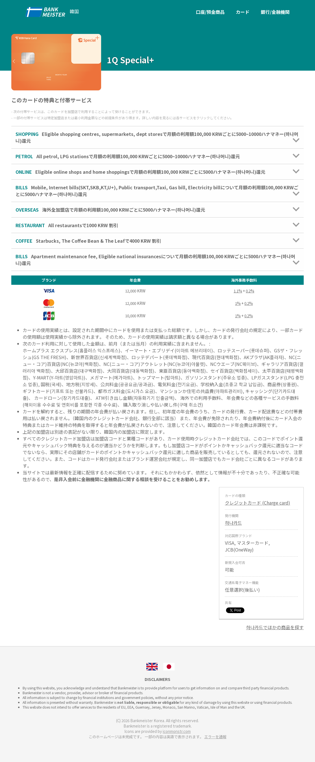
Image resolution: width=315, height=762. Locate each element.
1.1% (238, 291)
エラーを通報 (215, 736)
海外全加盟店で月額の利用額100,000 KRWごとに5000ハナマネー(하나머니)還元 (157, 209)
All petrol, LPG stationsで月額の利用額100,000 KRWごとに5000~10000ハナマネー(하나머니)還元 (157, 156)
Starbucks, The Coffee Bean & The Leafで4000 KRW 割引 (157, 240)
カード (242, 11)
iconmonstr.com (177, 731)
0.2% (250, 291)
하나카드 (233, 522)
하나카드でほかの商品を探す (275, 627)
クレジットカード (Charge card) (257, 502)
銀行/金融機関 (275, 11)
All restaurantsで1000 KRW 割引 (157, 225)
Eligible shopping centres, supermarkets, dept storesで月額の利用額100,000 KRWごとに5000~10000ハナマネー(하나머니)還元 (157, 137)
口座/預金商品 (210, 11)
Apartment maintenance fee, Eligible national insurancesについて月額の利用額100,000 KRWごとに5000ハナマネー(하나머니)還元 (157, 259)
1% (238, 303)
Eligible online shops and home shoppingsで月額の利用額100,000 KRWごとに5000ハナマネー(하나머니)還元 (157, 171)
